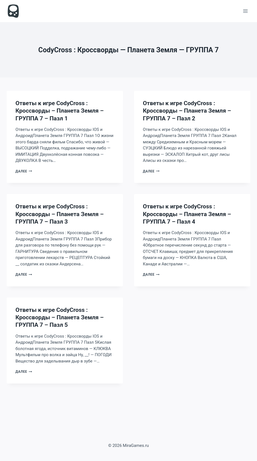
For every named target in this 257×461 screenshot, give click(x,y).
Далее (23, 171)
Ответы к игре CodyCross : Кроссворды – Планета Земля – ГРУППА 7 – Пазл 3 (59, 214)
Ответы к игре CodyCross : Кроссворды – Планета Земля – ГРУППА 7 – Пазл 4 (187, 214)
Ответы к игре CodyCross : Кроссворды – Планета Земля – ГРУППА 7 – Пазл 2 (187, 111)
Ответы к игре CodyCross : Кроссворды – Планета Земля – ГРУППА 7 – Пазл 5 (59, 317)
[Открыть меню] (245, 11)
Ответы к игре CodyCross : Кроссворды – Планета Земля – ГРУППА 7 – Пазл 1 (59, 111)
